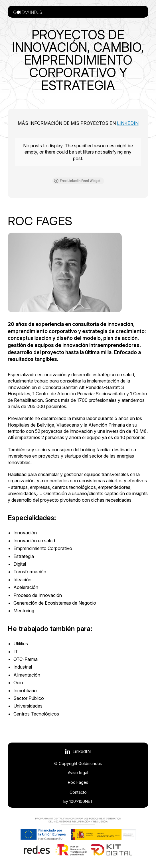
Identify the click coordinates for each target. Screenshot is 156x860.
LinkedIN (128, 123)
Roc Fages (78, 782)
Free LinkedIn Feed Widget (77, 181)
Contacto (78, 792)
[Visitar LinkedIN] (78, 751)
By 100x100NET (78, 801)
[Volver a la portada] (27, 12)
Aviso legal (78, 772)
